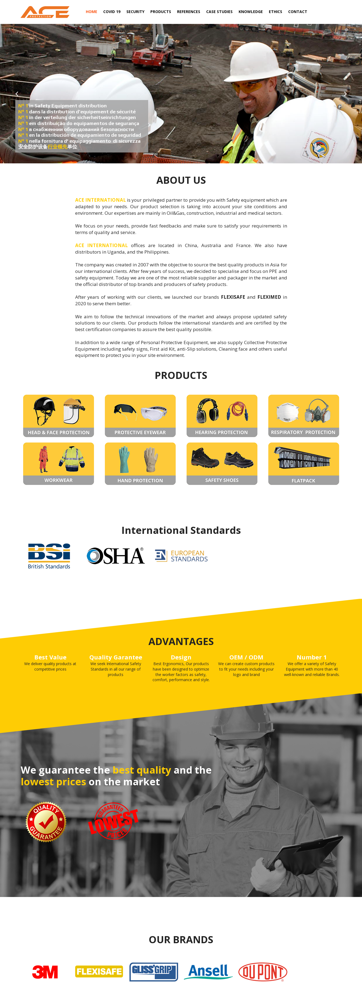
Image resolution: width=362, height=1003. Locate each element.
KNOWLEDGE (251, 11)
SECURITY (135, 11)
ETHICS (275, 11)
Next (345, 93)
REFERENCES (188, 11)
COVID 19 (111, 11)
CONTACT (297, 11)
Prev (16, 93)
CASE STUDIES (219, 11)
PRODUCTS (160, 12)
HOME (91, 11)
